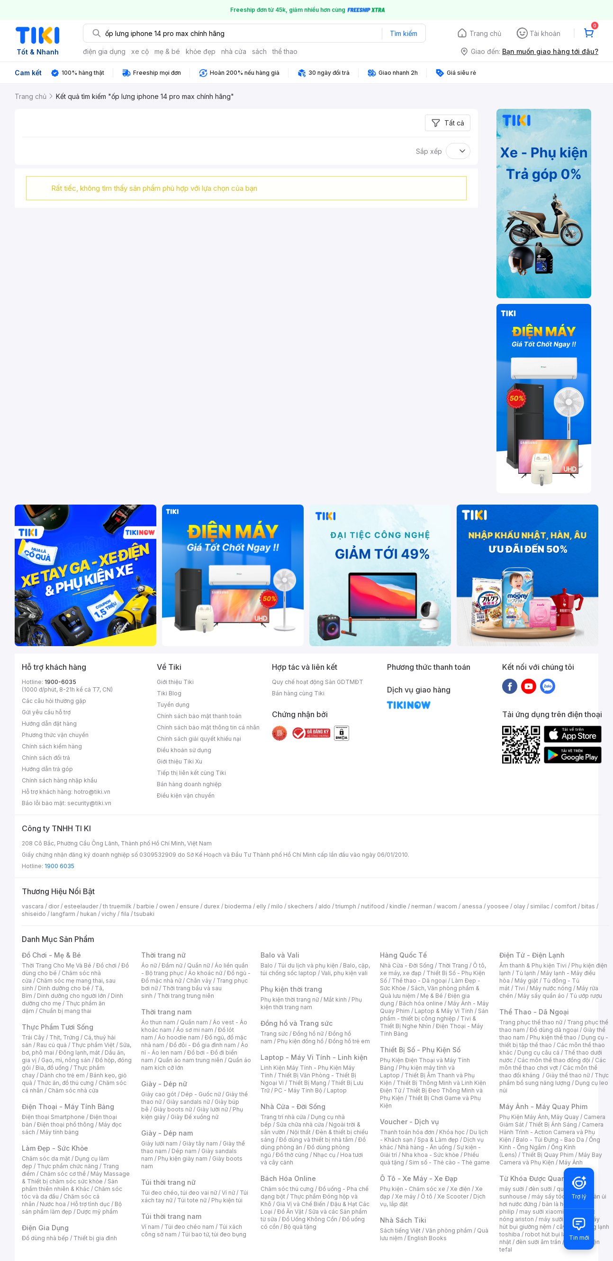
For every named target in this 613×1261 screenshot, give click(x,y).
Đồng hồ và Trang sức (297, 1023)
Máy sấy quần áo (541, 995)
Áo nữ (149, 965)
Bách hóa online (421, 1003)
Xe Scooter (453, 1196)
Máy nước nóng (551, 988)
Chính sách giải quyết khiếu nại (199, 738)
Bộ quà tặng (300, 1226)
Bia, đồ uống (52, 1067)
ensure (189, 906)
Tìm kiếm (403, 33)
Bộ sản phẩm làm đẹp (72, 1207)
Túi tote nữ (192, 1200)
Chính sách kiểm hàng (52, 746)
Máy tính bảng (59, 1132)
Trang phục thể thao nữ (530, 1022)
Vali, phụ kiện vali (344, 973)
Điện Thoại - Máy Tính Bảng (68, 1106)
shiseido (34, 913)
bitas (588, 906)
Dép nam (184, 1150)
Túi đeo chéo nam (189, 1226)
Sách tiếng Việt (400, 1230)
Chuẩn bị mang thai (65, 1010)
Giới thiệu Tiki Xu (179, 761)
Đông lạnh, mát (79, 1052)
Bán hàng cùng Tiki (298, 693)
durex (212, 906)
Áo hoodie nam (179, 1037)
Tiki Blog (169, 693)
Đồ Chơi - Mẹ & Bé (51, 955)
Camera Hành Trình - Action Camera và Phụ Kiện (551, 1132)
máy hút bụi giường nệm (549, 1223)
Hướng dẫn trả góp (47, 769)
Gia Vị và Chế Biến (300, 1204)
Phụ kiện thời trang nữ (290, 999)
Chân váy (199, 980)
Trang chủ (485, 33)
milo (277, 906)
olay (519, 906)
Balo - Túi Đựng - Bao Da (550, 1139)
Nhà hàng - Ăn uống (425, 1147)
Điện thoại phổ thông (65, 1124)
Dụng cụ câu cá (538, 1052)
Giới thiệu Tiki (175, 681)
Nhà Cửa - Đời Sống (293, 1106)
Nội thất (300, 1132)
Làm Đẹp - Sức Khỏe (55, 1148)
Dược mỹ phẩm (97, 1211)
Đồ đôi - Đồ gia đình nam (202, 1044)
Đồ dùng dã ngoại (554, 1029)
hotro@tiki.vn (92, 791)
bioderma (238, 906)
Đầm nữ (172, 965)
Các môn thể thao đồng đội (553, 1060)
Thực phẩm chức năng (67, 1166)
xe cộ (140, 51)
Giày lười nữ (212, 1109)
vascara (33, 906)
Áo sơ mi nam (194, 1029)
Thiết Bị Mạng (307, 1082)
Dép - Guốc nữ (201, 1094)
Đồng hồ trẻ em (349, 1041)
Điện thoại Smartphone (53, 1116)
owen (167, 906)
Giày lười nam (159, 1143)
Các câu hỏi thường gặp (54, 700)
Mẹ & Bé (431, 995)
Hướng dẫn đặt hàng (49, 723)
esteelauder (81, 906)
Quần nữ (198, 965)
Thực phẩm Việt (93, 1044)
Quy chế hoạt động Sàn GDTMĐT (317, 681)
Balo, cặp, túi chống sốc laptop (315, 969)
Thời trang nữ (163, 955)
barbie (145, 906)
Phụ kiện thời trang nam (311, 1003)
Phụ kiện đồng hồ (300, 1041)
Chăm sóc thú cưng (287, 1188)
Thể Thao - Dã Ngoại (534, 1012)
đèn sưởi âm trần (538, 1241)
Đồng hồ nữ (308, 1033)
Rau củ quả (51, 1044)
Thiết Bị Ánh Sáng (553, 1124)
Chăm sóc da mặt (46, 1158)
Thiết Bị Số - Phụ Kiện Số (420, 1050)
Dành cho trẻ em (62, 1075)
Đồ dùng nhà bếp (45, 1238)
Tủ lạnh (525, 973)
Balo (267, 965)
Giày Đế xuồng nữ (194, 1116)
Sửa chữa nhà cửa (300, 1124)
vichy (108, 913)
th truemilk (117, 906)
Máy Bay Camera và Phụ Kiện (550, 1158)
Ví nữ (228, 1192)
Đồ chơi (106, 965)
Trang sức (274, 1033)
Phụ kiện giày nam (182, 1158)
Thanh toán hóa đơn (407, 1132)
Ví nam (150, 1226)
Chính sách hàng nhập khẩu (59, 780)
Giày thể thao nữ (568, 1075)
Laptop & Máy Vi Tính (444, 1010)
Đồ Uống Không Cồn (309, 1219)
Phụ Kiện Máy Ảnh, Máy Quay (539, 1116)
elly (261, 906)
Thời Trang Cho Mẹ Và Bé (56, 965)
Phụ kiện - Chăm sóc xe (412, 1188)
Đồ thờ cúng (292, 1154)
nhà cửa (233, 51)
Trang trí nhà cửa (283, 1116)
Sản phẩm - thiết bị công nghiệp (434, 1014)
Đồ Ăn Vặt (290, 1211)
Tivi (519, 988)
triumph (345, 906)
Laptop (337, 1090)
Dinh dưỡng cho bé (64, 988)
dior (53, 906)
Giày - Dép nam (167, 1133)
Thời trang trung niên (185, 995)
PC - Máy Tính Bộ (298, 1090)
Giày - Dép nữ (164, 1084)
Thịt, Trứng (64, 1037)
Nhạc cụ (324, 1154)
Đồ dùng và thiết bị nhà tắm (316, 1139)
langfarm (63, 913)
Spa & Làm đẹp (438, 1139)
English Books (427, 1238)
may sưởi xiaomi (541, 1211)
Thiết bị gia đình (95, 1238)
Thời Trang (453, 965)
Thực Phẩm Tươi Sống (57, 1027)
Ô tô (427, 1196)
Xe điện (460, 1188)
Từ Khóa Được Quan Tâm (540, 1178)
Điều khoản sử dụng (184, 750)
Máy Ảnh (571, 1162)
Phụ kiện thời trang (291, 989)
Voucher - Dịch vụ (409, 1122)
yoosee (498, 906)
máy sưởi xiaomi (561, 1219)
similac (540, 906)
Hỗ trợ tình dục (90, 1204)
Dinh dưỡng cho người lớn (71, 995)
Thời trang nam (166, 1012)
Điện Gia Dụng (45, 1228)
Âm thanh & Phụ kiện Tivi (533, 965)
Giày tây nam (200, 1143)
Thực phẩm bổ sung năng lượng (554, 1079)
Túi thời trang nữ (168, 1182)
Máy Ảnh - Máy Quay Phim (543, 1106)
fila (125, 913)
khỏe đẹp (201, 51)
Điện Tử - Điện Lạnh (532, 955)
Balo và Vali (280, 955)
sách (259, 51)
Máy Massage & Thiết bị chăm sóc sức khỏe (76, 1177)
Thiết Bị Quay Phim (548, 1154)
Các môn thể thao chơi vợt (552, 1064)
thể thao (284, 51)
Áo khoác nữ (205, 973)
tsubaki (144, 913)
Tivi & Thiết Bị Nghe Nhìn (428, 1022)
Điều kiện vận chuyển (186, 795)
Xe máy (405, 1196)
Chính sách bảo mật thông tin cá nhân (208, 727)
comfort (565, 906)
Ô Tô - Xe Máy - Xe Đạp (419, 1178)
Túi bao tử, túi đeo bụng (213, 1234)
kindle (397, 906)
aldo (324, 906)
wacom (447, 906)
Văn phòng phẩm (448, 1230)
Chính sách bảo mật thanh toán (199, 715)
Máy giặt (526, 980)
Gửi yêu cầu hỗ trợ (46, 712)
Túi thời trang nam (171, 1216)
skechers (301, 906)
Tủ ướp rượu (585, 995)
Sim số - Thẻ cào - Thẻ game (449, 1162)
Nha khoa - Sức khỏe (430, 1154)
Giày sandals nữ (188, 1101)
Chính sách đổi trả (46, 757)
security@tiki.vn (89, 803)
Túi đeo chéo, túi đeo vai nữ (179, 1192)
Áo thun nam (158, 1022)
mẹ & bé (167, 51)
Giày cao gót (158, 1094)
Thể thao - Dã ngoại (419, 980)
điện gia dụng (104, 51)
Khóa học (452, 1132)
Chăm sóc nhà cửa (73, 1090)
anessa (472, 906)
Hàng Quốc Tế (403, 955)
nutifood (373, 906)
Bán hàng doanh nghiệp (189, 784)
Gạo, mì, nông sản (65, 1060)
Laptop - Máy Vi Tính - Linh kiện (314, 1057)
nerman (421, 906)
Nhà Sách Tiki (403, 1220)
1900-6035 (60, 681)
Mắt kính (335, 999)
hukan (88, 913)
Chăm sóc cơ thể (63, 1173)
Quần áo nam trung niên (190, 1060)
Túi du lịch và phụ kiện (308, 965)
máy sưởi (511, 1188)
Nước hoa (53, 1204)
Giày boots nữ (172, 1109)
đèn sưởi (540, 1188)
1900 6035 (59, 866)
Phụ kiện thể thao (553, 1037)
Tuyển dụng (173, 704)
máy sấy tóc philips (558, 1196)
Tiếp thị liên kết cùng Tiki (191, 772)
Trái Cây (33, 1037)
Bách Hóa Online (288, 1178)
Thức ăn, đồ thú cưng (65, 1082)
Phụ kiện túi (227, 1200)
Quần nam (194, 1022)
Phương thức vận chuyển (55, 734)
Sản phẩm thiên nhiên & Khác (70, 1185)
